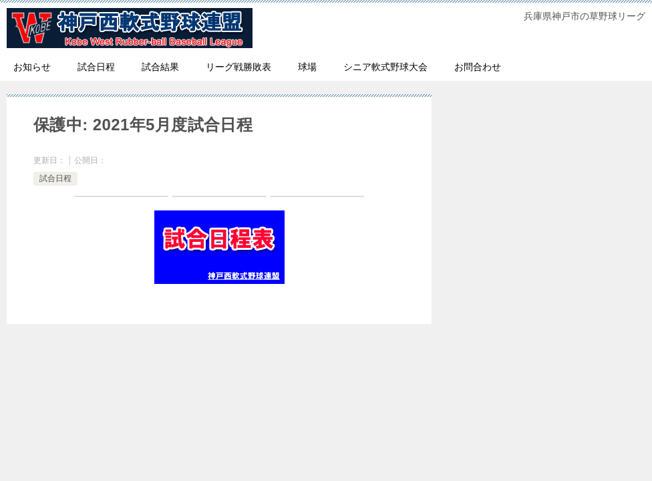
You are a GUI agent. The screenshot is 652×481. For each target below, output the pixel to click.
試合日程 (96, 66)
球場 (307, 66)
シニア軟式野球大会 (385, 66)
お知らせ (32, 66)
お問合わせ (477, 66)
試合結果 (160, 66)
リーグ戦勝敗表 (238, 66)
